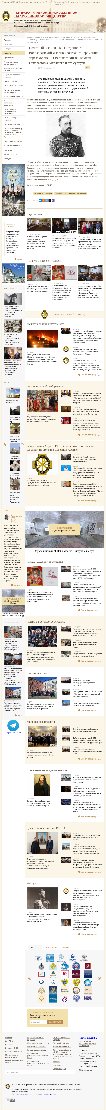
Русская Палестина (12, 124)
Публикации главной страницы (68, 314)
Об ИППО (8, 44)
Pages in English (10, 154)
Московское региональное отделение (10, 103)
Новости (7, 53)
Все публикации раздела (92, 374)
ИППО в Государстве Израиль (12, 119)
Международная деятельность (11, 63)
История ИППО (11, 1048)
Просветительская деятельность (12, 91)
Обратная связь (85, 1070)
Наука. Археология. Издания (12, 76)
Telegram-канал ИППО (13, 733)
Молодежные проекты (13, 96)
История (7, 49)
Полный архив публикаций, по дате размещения (87, 1043)
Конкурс (7, 158)
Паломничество (10, 81)
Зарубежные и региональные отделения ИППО (38, 1063)
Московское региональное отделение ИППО (37, 1055)
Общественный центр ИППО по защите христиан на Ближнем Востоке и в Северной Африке (13, 132)
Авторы (56, 1062)
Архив (19, 259)
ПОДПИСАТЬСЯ (55, 1022)
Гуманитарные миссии (13, 85)
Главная (7, 40)
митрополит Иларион (43, 193)
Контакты (8, 150)
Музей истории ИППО (13, 145)
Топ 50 (20, 715)
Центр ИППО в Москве (88, 1053)
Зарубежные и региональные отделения (10, 111)
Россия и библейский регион (13, 69)
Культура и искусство (13, 141)
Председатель (10, 57)
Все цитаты (18, 585)
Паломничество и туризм (38, 1043)
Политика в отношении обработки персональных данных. (34, 1094)
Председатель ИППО (13, 1051)
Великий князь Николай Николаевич (70, 193)
